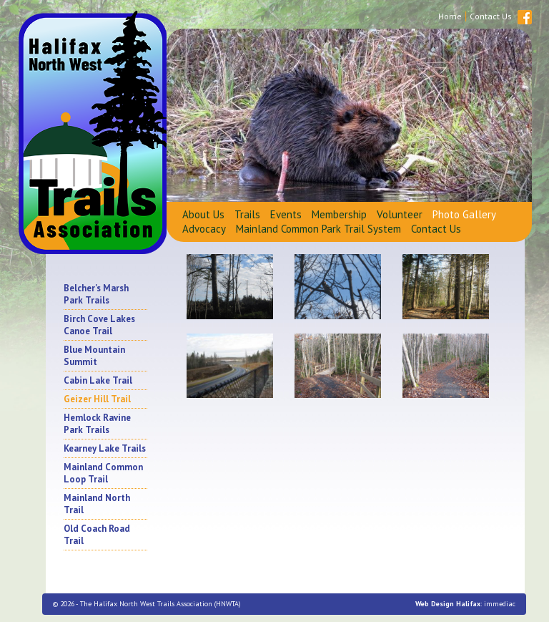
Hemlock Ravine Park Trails (97, 424)
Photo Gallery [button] (464, 214)
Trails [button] (247, 214)
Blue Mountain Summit (94, 356)
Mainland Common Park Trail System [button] (318, 228)
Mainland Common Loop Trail (103, 473)
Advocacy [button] (204, 228)
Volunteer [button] (399, 214)
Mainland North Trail (97, 504)
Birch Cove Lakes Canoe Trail (99, 325)
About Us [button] (203, 214)
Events (286, 214)
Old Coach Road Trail (97, 535)
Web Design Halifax (447, 603)
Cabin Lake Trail (98, 380)
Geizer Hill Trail (97, 399)
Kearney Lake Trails (105, 448)
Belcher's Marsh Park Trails (96, 294)
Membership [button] (339, 214)
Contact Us (436, 228)
